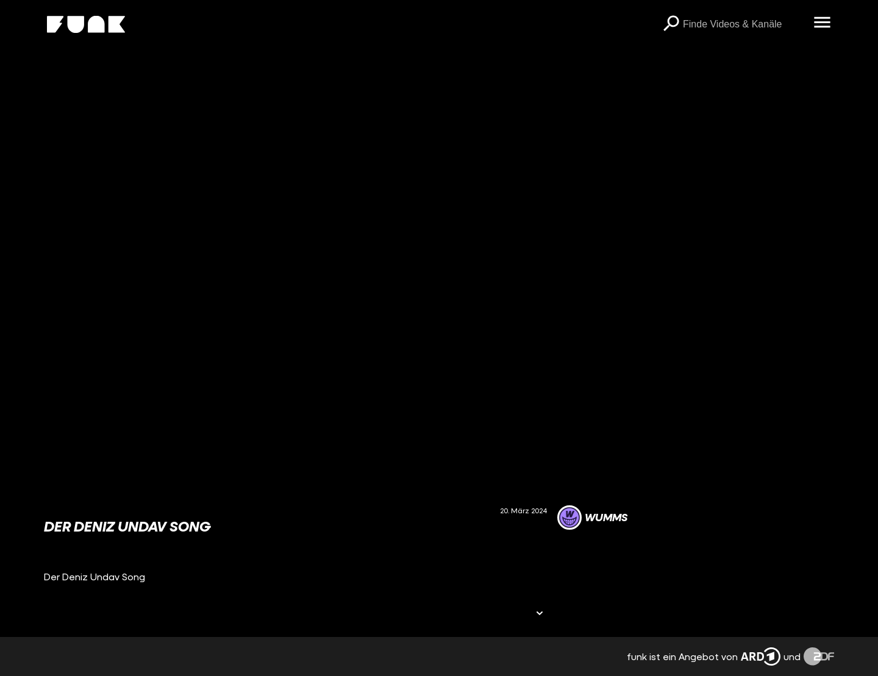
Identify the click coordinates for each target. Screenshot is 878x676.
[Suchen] (671, 24)
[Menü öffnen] (822, 23)
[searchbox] (744, 24)
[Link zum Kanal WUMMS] (592, 517)
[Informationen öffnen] (540, 614)
